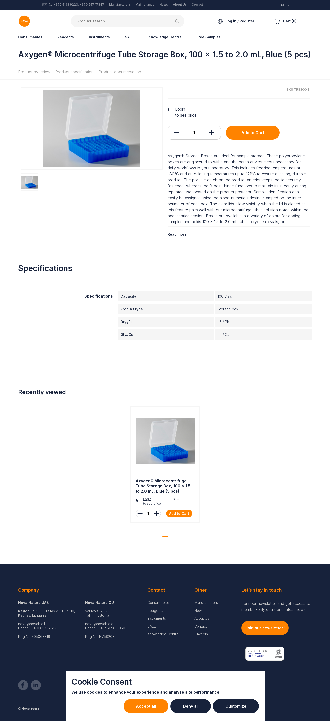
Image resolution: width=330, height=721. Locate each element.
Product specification (74, 71)
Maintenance (144, 4)
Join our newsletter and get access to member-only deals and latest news (275, 606)
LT (289, 5)
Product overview (34, 71)
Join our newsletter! (265, 627)
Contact (197, 4)
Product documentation (120, 71)
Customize (235, 706)
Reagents (65, 37)
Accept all (146, 706)
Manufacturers (120, 4)
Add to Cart (252, 132)
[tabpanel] (165, 465)
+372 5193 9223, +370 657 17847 (79, 4)
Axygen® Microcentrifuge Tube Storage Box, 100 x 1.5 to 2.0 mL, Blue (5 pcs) (163, 486)
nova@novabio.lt (32, 624)
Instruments (99, 37)
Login (180, 109)
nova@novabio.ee (100, 624)
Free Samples (209, 37)
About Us (180, 4)
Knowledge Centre (165, 37)
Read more (177, 234)
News (163, 4)
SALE (129, 37)
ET (283, 5)
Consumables (30, 37)
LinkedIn (201, 634)
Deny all (190, 706)
